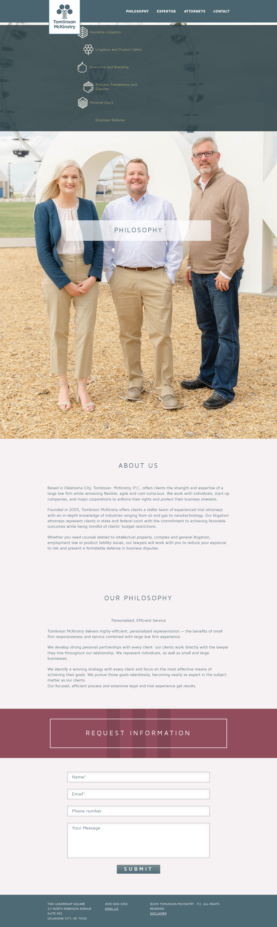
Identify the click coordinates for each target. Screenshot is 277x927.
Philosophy (137, 11)
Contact (221, 11)
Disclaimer (158, 913)
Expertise (166, 11)
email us (111, 908)
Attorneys (194, 11)
